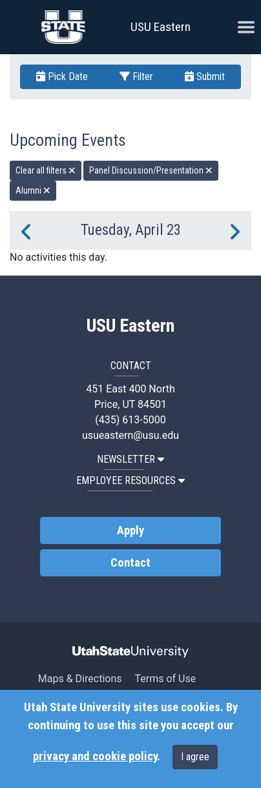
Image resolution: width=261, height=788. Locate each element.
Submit (205, 76)
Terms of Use (165, 678)
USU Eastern (160, 26)
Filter (136, 76)
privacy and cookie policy (95, 756)
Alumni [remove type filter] (33, 190)
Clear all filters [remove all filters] (46, 170)
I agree (195, 757)
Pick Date (62, 76)
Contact (130, 563)
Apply (130, 530)
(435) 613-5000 (130, 420)
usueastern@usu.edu (130, 435)
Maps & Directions (80, 678)
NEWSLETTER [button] (130, 459)
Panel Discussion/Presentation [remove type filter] (151, 170)
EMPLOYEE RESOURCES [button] (130, 480)
